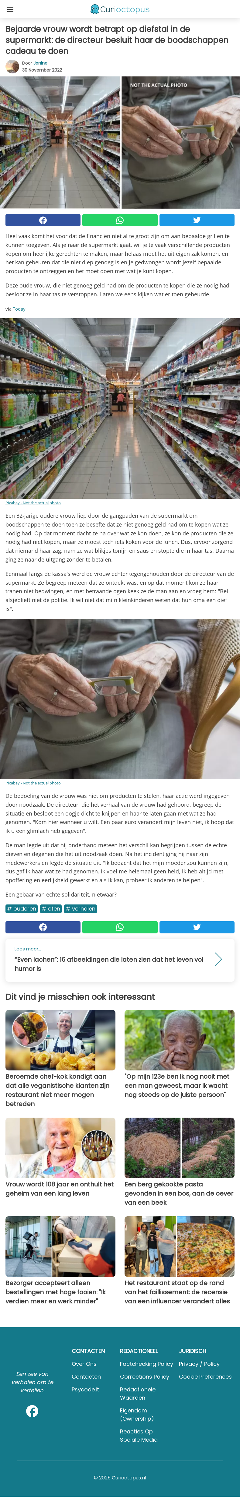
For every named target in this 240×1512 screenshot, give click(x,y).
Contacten (86, 1376)
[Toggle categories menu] (10, 9)
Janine (40, 63)
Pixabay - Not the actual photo (33, 503)
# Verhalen (80, 908)
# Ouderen (21, 908)
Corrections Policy (144, 1376)
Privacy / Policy (199, 1364)
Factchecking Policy (146, 1364)
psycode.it (85, 1389)
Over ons (84, 1364)
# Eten (51, 908)
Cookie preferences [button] (205, 1376)
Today (19, 309)
